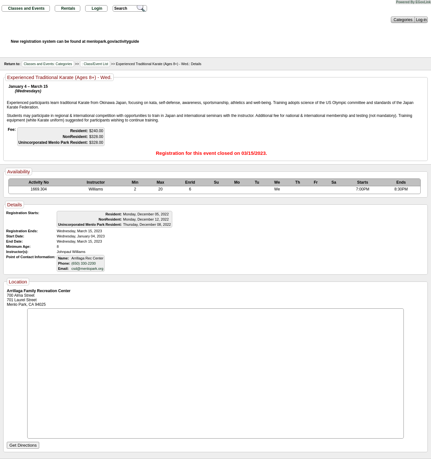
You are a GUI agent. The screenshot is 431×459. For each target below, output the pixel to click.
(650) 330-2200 (83, 263)
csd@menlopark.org (87, 268)
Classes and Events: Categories (48, 64)
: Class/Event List (95, 64)
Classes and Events (26, 8)
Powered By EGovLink (413, 2)
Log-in (421, 19)
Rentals (68, 8)
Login (97, 8)
